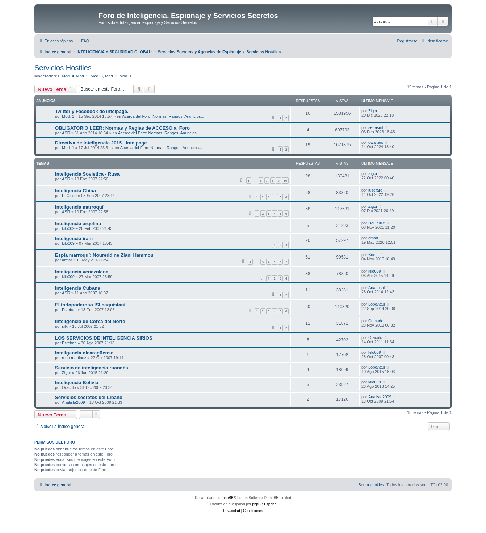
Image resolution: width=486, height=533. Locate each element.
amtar (373, 238)
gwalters (375, 142)
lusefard (375, 190)
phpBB (228, 498)
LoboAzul (376, 304)
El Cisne (69, 195)
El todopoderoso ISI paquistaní (90, 304)
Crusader (376, 321)
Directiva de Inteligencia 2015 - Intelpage (101, 143)
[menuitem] (82, 41)
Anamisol (376, 287)
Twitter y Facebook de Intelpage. (92, 111)
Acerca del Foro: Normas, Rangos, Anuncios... (163, 116)
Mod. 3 (97, 76)
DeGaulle (376, 223)
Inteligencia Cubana (77, 288)
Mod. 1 (126, 76)
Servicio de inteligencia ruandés (91, 367)
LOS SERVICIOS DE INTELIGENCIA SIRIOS (103, 338)
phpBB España (264, 504)
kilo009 (68, 228)
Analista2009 (73, 402)
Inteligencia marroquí (79, 207)
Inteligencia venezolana (81, 271)
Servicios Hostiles (63, 68)
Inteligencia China (75, 190)
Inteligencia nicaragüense (84, 353)
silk (65, 326)
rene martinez (74, 358)
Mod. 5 (82, 76)
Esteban (69, 309)
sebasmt (376, 127)
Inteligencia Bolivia (76, 382)
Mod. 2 (111, 76)
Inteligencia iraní (74, 238)
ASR (66, 133)
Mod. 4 (68, 76)
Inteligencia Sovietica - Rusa (87, 174)
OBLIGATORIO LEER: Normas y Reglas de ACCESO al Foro (122, 128)
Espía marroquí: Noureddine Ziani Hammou (104, 255)
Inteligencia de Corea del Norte (90, 321)
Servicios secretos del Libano (88, 397)
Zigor (372, 111)
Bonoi (373, 254)
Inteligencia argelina (78, 223)
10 (285, 180)
